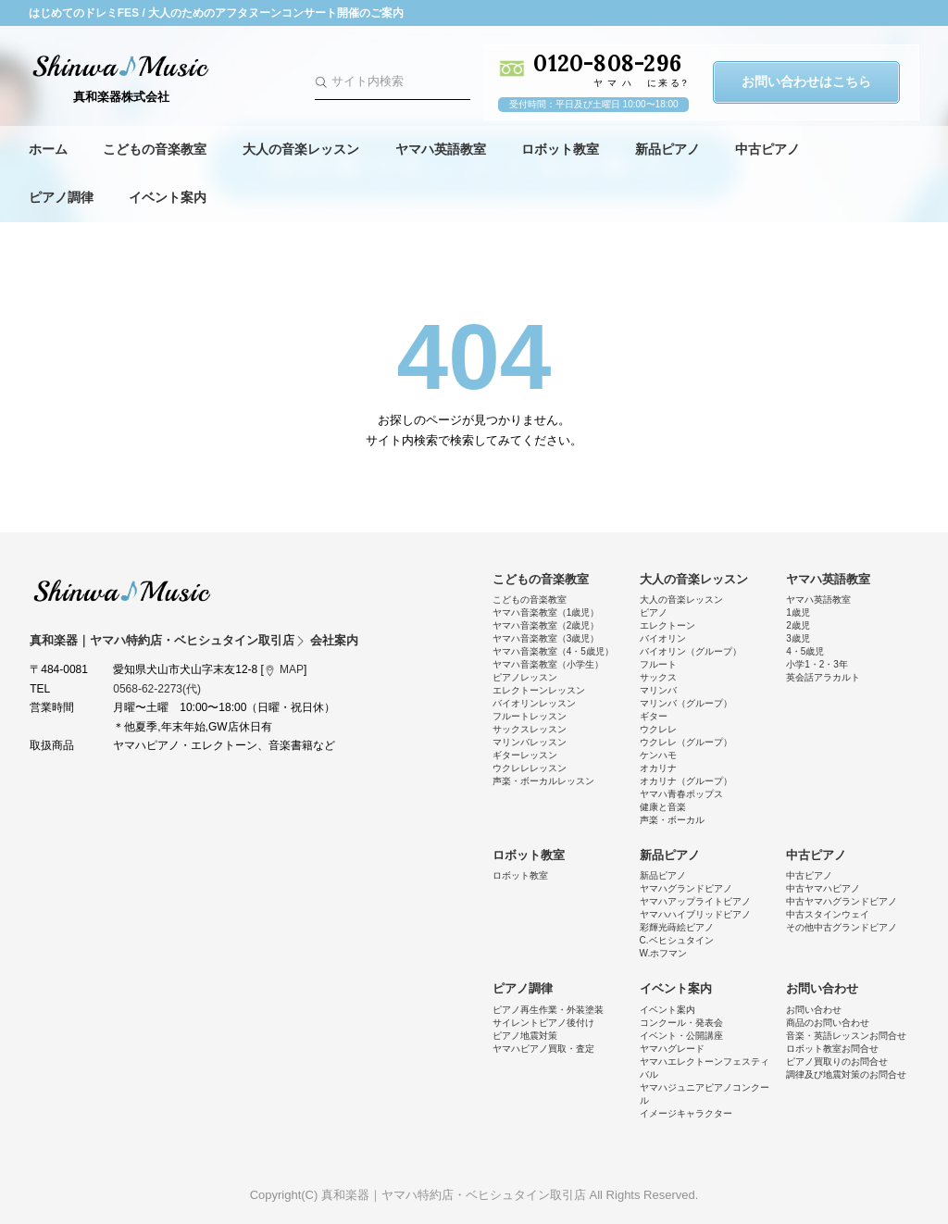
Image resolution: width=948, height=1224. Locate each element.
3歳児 (798, 638)
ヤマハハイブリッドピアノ (695, 914)
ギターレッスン (525, 755)
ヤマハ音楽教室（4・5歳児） (553, 651)
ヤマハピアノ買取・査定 (543, 1048)
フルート (658, 664)
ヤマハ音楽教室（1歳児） (546, 612)
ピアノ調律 (61, 197)
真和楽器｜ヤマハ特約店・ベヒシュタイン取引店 (122, 590)
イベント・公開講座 (681, 1035)
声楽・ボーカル (672, 820)
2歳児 (798, 625)
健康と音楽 (663, 807)
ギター (653, 716)
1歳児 (798, 612)
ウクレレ (658, 729)
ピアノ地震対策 (525, 1035)
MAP (292, 669)
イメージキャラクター (686, 1113)
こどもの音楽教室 (154, 149)
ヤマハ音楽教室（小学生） (548, 664)
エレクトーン (667, 625)
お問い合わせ (822, 988)
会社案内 (334, 640)
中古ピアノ (767, 149)
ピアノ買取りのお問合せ (837, 1061)
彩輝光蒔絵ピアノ (677, 927)
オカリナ (658, 768)
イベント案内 (167, 197)
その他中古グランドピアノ (841, 927)
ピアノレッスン (525, 677)
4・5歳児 (805, 651)
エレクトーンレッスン (539, 690)
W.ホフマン (664, 953)
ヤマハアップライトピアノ (695, 901)
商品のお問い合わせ (827, 1023)
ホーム (48, 149)
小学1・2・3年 (817, 664)
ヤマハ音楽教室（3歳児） (546, 638)
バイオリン (663, 638)
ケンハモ (658, 755)
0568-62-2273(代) (157, 688)
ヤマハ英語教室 (440, 149)
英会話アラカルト (823, 677)
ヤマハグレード (672, 1048)
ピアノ (653, 612)
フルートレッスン (530, 716)
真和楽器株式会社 (121, 97)
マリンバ (658, 690)
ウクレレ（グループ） (686, 742)
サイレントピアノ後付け (543, 1023)
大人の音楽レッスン (301, 149)
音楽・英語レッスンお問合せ (846, 1035)
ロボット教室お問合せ (832, 1048)
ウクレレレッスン (530, 768)
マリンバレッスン (530, 742)
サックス (658, 677)
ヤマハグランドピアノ (686, 888)
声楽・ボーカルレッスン (543, 781)
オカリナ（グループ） (686, 781)
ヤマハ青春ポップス (681, 794)
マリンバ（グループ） (686, 703)
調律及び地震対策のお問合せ (846, 1074)
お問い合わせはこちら (806, 81)
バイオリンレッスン (534, 703)
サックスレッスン (530, 729)
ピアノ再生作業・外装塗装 (548, 1010)
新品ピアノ (667, 149)
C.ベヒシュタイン (677, 940)
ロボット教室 (560, 149)
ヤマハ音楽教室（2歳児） (546, 625)
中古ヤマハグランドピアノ (841, 901)
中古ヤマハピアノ (823, 888)
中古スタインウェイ (827, 914)
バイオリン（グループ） (691, 651)
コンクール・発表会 (681, 1023)
